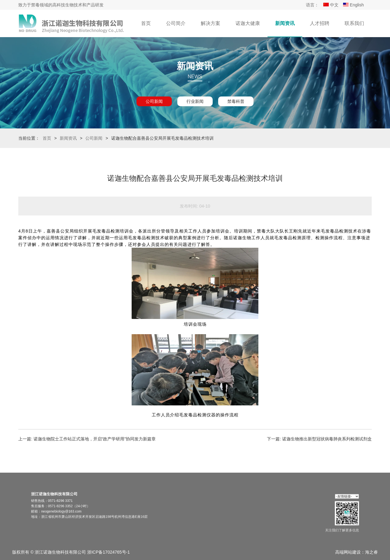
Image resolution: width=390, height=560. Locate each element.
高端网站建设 (348, 552)
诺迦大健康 (248, 23)
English (353, 4)
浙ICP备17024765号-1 (108, 552)
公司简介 (176, 23)
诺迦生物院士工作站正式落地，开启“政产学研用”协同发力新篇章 (95, 438)
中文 (331, 4)
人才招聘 (319, 23)
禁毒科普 (235, 101)
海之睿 (371, 552)
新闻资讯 (285, 23)
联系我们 (354, 23)
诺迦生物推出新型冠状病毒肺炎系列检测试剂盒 (327, 438)
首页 (146, 23)
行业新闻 (195, 101)
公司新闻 (154, 101)
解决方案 (210, 23)
